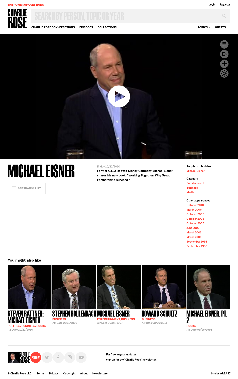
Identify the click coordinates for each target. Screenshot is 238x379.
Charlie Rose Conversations (53, 27)
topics (203, 27)
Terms (41, 373)
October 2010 (195, 205)
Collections (107, 27)
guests (220, 27)
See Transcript (29, 188)
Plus (224, 64)
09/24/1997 (116, 317)
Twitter (47, 357)
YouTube (81, 357)
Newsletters (100, 373)
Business (192, 188)
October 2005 (195, 214)
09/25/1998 (208, 320)
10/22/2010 (29, 320)
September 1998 (197, 241)
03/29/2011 (160, 317)
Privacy (54, 373)
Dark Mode (224, 73)
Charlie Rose (17, 19)
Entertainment (195, 183)
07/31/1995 (74, 317)
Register (225, 4)
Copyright (69, 373)
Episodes (86, 27)
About (84, 373)
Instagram (69, 357)
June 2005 (193, 228)
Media (190, 192)
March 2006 (194, 210)
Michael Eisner (196, 171)
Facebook (58, 357)
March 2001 (194, 232)
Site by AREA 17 (220, 373)
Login (212, 4)
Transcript (224, 44)
